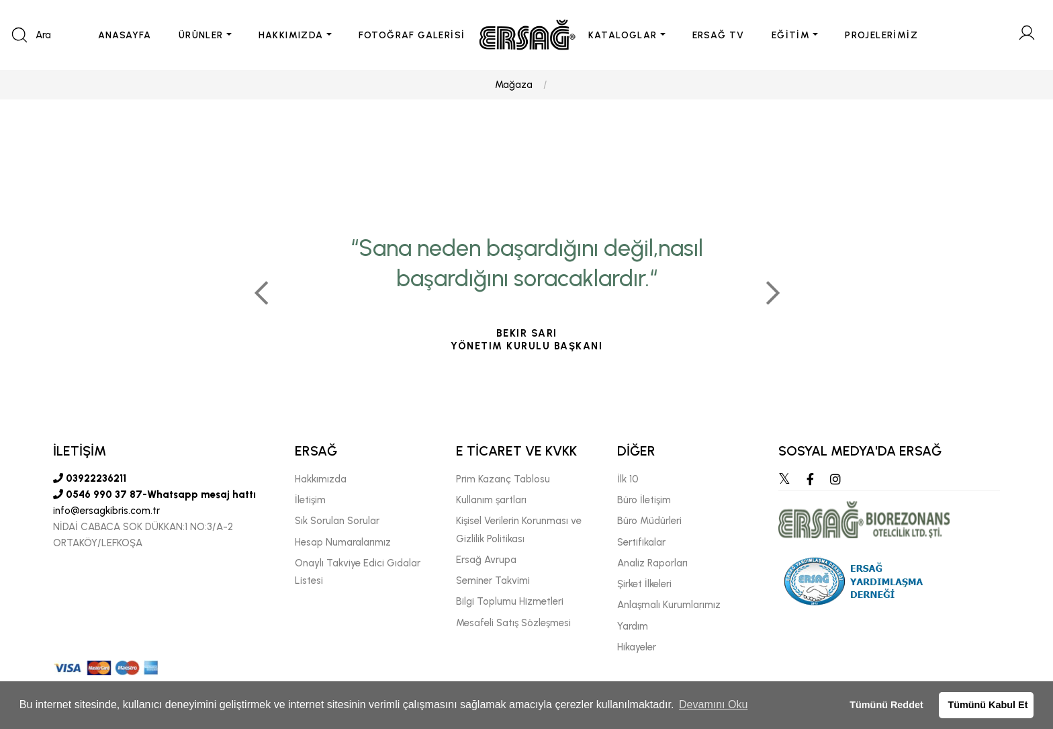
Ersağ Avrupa (486, 560)
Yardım (632, 626)
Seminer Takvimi (493, 580)
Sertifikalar (641, 542)
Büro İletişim (644, 500)
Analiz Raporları (652, 563)
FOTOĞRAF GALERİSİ (412, 35)
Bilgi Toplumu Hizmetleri (509, 601)
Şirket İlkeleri (644, 584)
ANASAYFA (125, 35)
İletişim (310, 500)
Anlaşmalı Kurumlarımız (669, 605)
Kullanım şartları (491, 500)
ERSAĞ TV (718, 35)
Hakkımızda (321, 479)
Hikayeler (636, 647)
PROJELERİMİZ (881, 35)
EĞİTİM (791, 35)
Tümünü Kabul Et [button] (987, 704)
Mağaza (514, 85)
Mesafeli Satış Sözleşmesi (513, 623)
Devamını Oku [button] (713, 704)
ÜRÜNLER (201, 35)
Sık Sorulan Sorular (337, 521)
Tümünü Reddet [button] (886, 704)
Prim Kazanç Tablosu (503, 479)
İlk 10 (628, 479)
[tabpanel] (526, 288)
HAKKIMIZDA (291, 35)
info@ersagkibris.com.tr (106, 511)
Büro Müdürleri (649, 521)
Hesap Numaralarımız (343, 542)
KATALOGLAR (622, 35)
